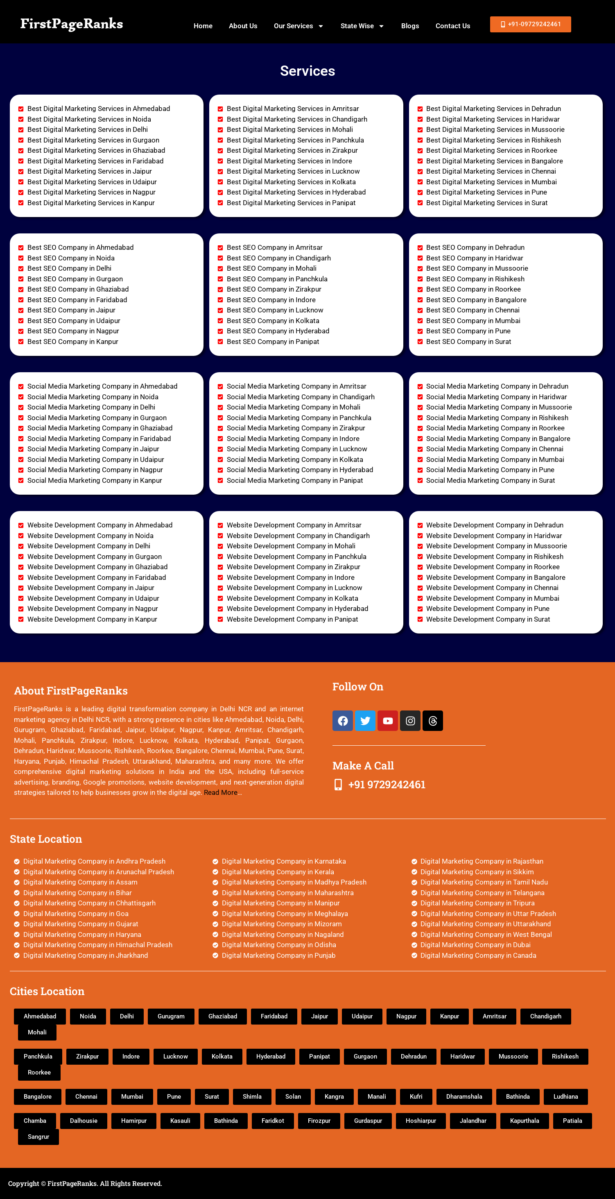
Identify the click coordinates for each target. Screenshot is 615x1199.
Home (203, 26)
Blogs (410, 26)
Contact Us (453, 26)
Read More (220, 792)
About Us (243, 26)
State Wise (363, 26)
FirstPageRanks (71, 23)
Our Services (299, 26)
